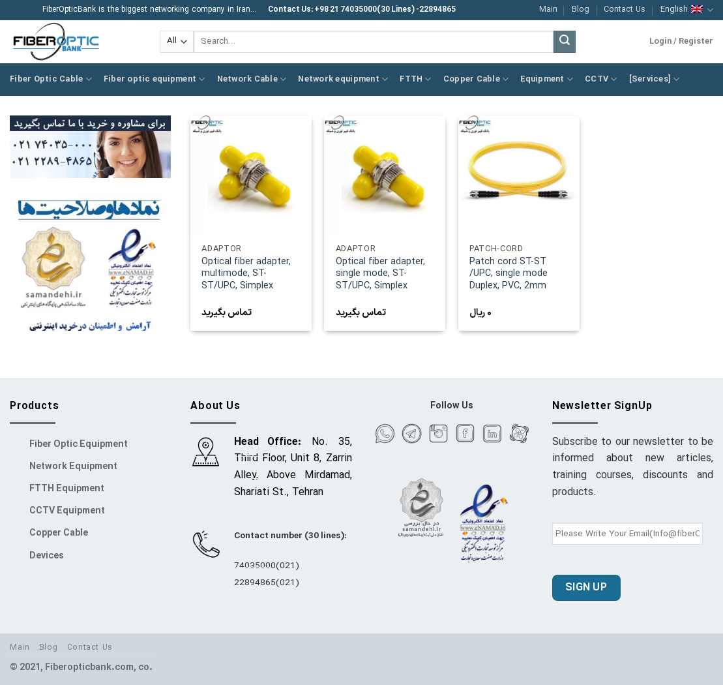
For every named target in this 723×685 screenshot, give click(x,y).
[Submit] (564, 42)
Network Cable (252, 79)
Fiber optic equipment (154, 79)
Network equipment (343, 79)
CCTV (601, 79)
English (686, 9)
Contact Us (624, 9)
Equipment (546, 79)
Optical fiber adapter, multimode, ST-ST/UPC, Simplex (246, 274)
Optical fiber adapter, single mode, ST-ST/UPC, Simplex (380, 274)
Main (548, 9)
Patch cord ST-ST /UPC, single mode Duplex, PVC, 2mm (508, 274)
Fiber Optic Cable (51, 79)
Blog (580, 9)
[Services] (654, 79)
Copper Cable (476, 79)
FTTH (415, 79)
